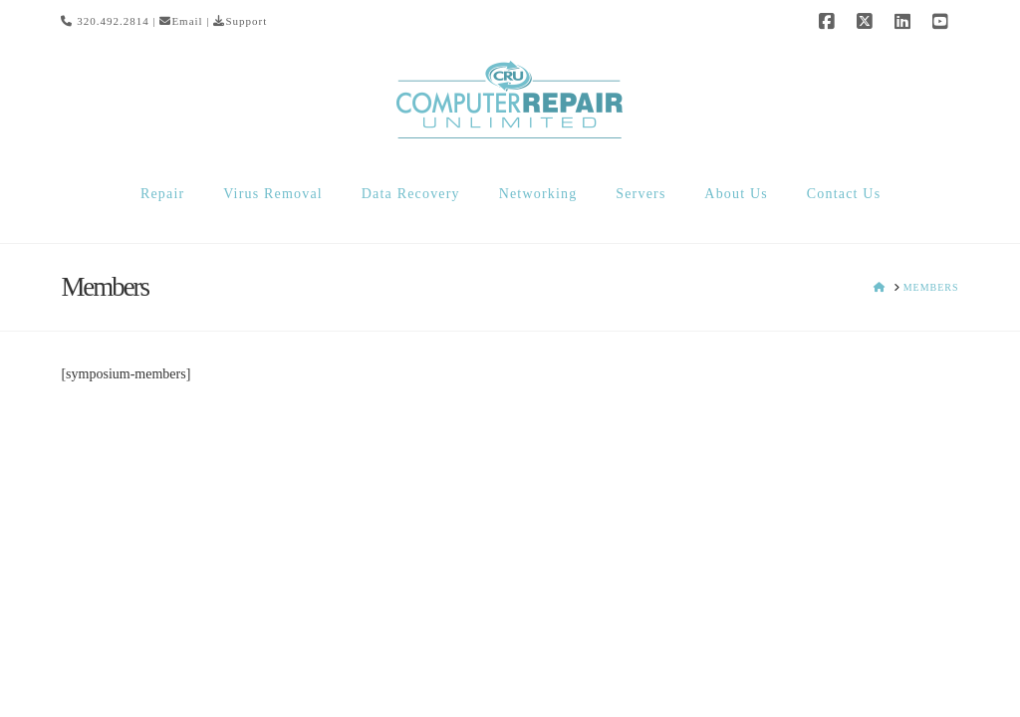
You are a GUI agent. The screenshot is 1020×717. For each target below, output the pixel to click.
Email (180, 21)
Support (240, 21)
